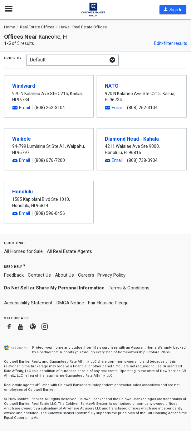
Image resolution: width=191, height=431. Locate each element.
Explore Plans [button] (158, 352)
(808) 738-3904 (142, 160)
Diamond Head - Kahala (132, 139)
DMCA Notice (70, 303)
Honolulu (22, 192)
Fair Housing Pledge (108, 303)
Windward (23, 86)
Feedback (14, 275)
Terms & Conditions (129, 288)
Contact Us (39, 275)
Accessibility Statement (28, 303)
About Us (64, 275)
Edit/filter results (170, 43)
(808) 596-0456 (49, 213)
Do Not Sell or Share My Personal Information (54, 288)
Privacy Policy (111, 275)
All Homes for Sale (23, 251)
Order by (13, 57)
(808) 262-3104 (49, 107)
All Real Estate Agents (69, 251)
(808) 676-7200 (49, 160)
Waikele (21, 139)
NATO (112, 86)
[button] (172, 9)
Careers (86, 275)
